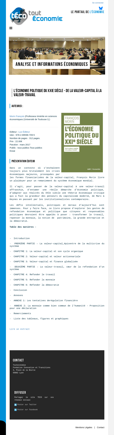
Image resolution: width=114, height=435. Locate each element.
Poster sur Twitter (27, 405)
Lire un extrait (20, 329)
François (17, 116)
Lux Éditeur (24, 132)
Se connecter (98, 3)
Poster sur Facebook (27, 410)
